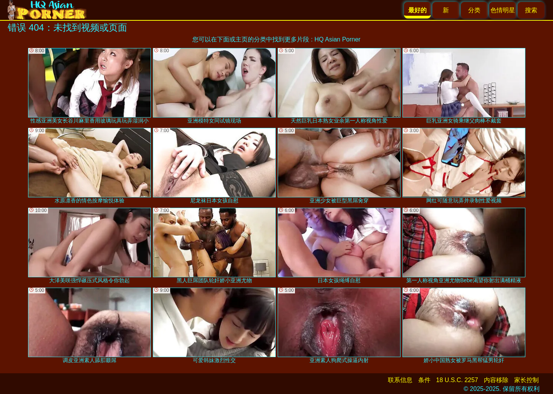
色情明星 (502, 10)
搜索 (531, 10)
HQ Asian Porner (338, 39)
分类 (474, 10)
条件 (424, 380)
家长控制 (526, 380)
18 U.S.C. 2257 (457, 380)
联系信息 (400, 380)
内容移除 (496, 380)
